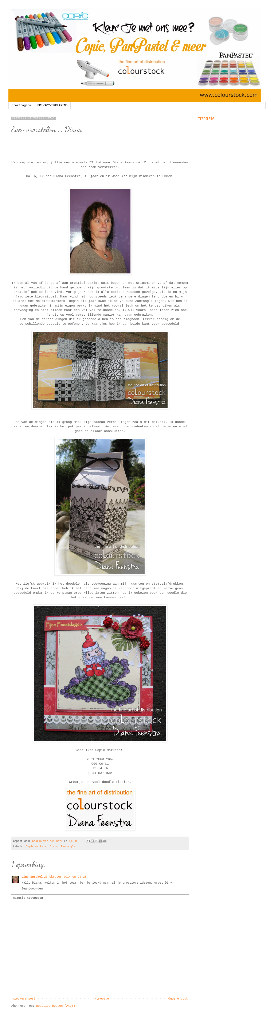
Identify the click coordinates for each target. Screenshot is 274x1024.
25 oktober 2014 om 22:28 (65, 877)
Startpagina (21, 105)
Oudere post (178, 998)
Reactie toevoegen (28, 898)
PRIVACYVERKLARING (52, 105)
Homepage (102, 998)
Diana (54, 846)
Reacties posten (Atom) (55, 1006)
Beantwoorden (32, 888)
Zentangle (68, 846)
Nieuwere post (23, 998)
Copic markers (36, 846)
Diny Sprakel (32, 877)
